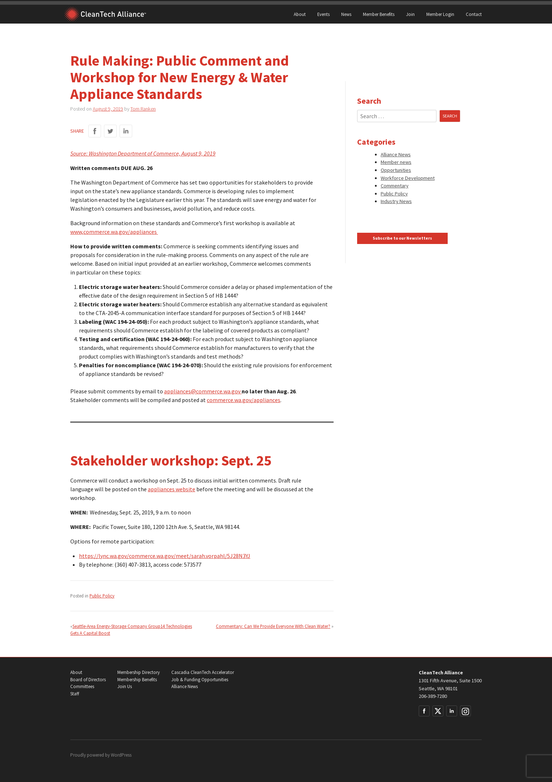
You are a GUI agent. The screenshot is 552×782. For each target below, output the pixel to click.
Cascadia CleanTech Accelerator (202, 672)
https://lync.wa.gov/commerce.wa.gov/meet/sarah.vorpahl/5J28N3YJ (164, 555)
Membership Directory (138, 672)
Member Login (440, 14)
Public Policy (101, 596)
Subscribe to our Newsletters (402, 238)
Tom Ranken (143, 108)
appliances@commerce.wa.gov (203, 391)
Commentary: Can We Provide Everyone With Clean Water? (273, 626)
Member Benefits (378, 14)
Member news (396, 162)
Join (410, 14)
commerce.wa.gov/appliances (243, 400)
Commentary (395, 185)
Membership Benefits (137, 680)
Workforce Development (408, 178)
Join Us (124, 686)
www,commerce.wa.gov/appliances (114, 231)
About (300, 14)
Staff (74, 694)
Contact (474, 14)
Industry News (396, 201)
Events (323, 14)
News (346, 14)
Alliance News (396, 154)
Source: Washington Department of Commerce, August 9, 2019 (143, 153)
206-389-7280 (433, 696)
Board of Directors (88, 680)
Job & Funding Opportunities (199, 680)
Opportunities (396, 170)
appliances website (171, 489)
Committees (82, 686)
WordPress (121, 755)
